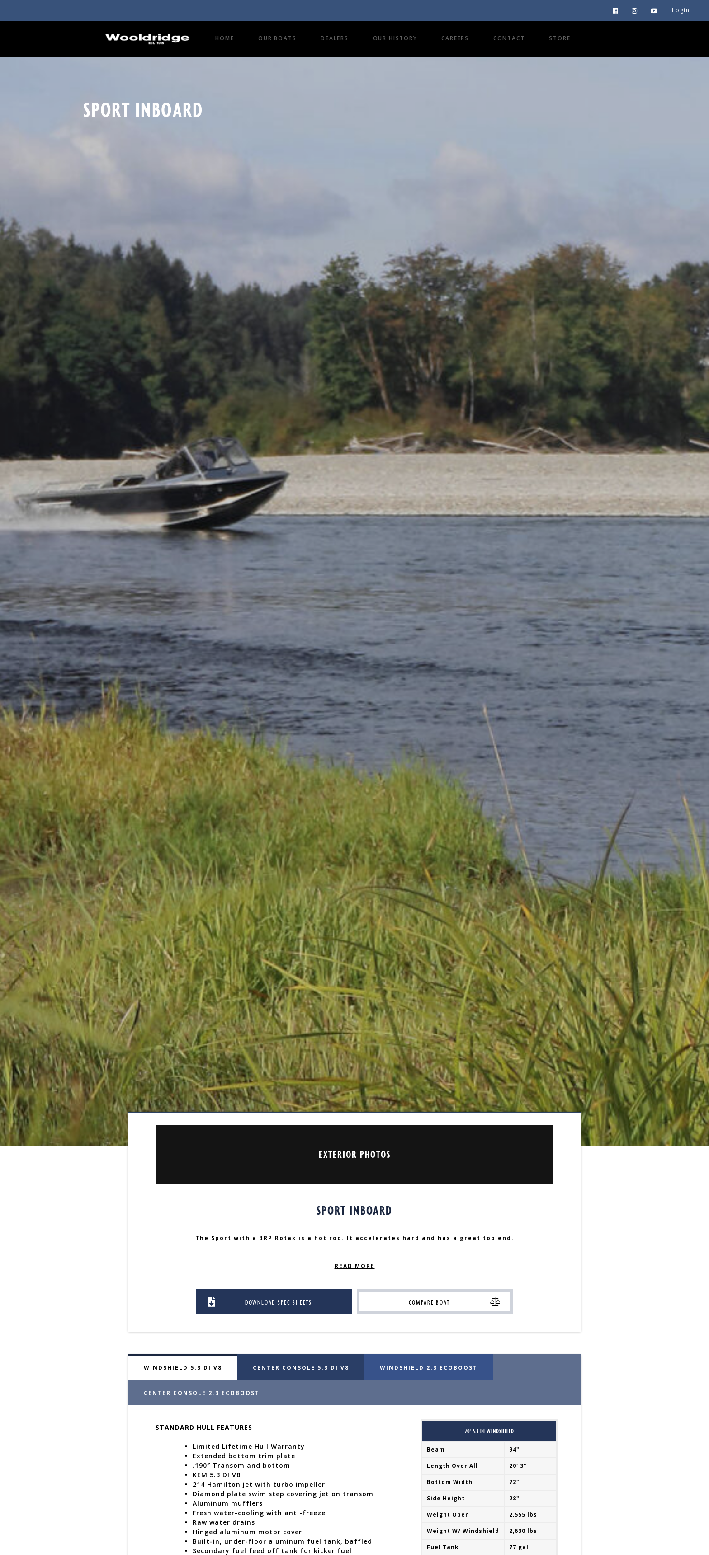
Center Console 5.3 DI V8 (301, 1368)
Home (224, 38)
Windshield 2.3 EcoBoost (428, 1368)
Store (559, 38)
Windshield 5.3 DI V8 (183, 1368)
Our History (395, 38)
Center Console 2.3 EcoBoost (202, 1393)
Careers (455, 38)
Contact (509, 38)
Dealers (335, 38)
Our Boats (277, 38)
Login (681, 10)
